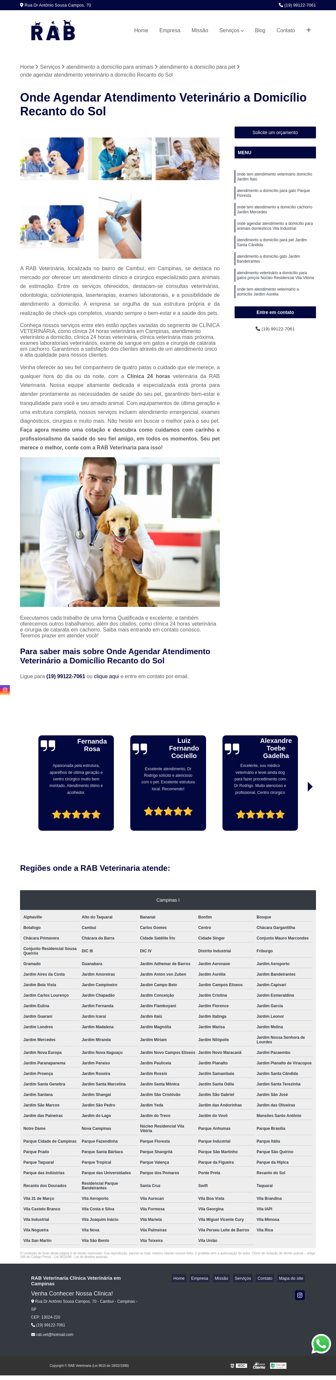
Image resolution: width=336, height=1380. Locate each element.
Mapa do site (293, 1279)
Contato (286, 30)
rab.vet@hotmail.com (52, 1335)
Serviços (229, 30)
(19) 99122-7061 (297, 5)
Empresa (169, 30)
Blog (260, 30)
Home (141, 30)
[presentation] (38, 813)
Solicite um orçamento (275, 133)
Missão (200, 30)
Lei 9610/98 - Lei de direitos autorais (81, 1258)
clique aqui (106, 677)
